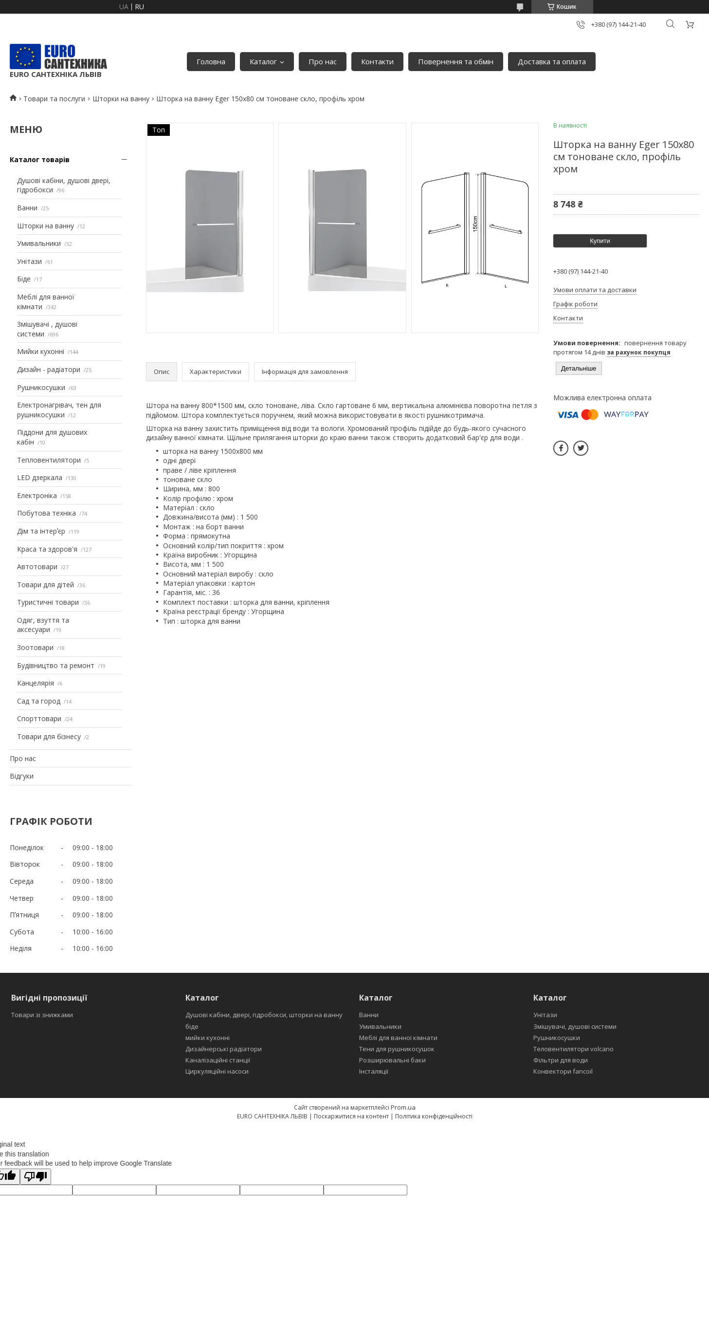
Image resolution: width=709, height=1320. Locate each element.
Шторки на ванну (120, 98)
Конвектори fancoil (563, 1071)
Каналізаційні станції (217, 1060)
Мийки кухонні (40, 351)
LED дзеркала (39, 477)
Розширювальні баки (392, 1060)
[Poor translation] (35, 1177)
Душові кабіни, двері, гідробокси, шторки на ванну (264, 1014)
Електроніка (37, 495)
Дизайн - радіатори (48, 369)
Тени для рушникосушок (397, 1048)
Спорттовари (39, 718)
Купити (600, 240)
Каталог (263, 61)
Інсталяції (373, 1071)
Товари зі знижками (42, 1014)
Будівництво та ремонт (55, 665)
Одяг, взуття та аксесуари (43, 624)
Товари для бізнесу (49, 736)
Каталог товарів (40, 159)
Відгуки (22, 776)
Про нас (323, 61)
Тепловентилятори (49, 460)
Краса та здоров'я (47, 549)
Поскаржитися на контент (351, 1116)
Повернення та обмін (455, 61)
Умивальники (39, 243)
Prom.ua (403, 1107)
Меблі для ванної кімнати (398, 1037)
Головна (211, 61)
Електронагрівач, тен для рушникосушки (59, 409)
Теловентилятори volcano (573, 1048)
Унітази (29, 261)
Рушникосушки (41, 387)
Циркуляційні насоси (217, 1071)
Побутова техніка (46, 513)
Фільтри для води (560, 1060)
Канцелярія (35, 683)
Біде (24, 278)
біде (192, 1026)
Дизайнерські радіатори (223, 1048)
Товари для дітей (45, 584)
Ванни (27, 207)
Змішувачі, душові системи (575, 1026)
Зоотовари (35, 647)
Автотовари (37, 566)
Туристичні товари (48, 602)
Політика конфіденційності (434, 1116)
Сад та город (38, 701)
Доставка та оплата (552, 61)
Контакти (377, 61)
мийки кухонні (207, 1037)
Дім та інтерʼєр (41, 531)
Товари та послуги (54, 98)
